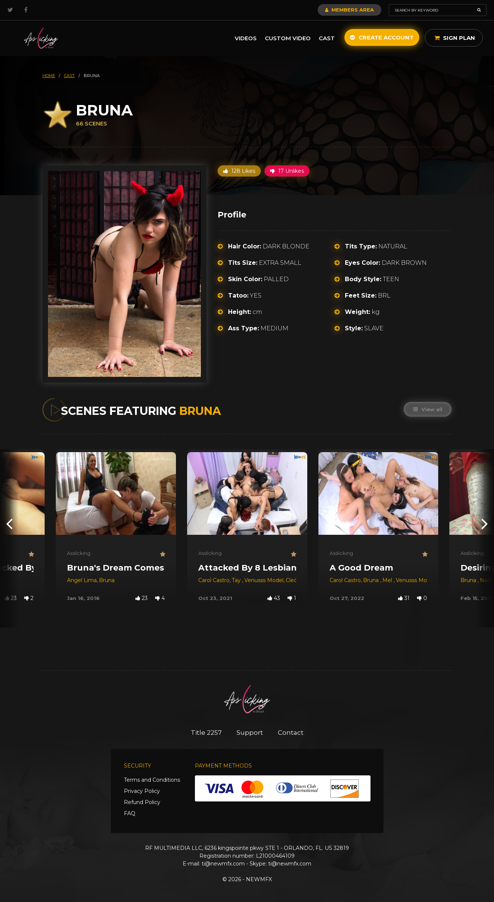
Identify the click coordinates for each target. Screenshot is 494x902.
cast (69, 75)
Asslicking (78, 553)
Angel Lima (82, 580)
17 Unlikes (287, 171)
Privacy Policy (142, 791)
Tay (237, 580)
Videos (246, 38)
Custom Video (288, 38)
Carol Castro (214, 580)
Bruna (107, 580)
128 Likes (239, 171)
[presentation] (9, 523)
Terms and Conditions (152, 779)
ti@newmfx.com (223, 863)
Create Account (382, 37)
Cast (327, 38)
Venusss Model (263, 580)
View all (427, 409)
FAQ (129, 813)
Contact (291, 732)
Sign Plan (454, 37)
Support (250, 732)
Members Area (349, 10)
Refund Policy (142, 802)
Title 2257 (206, 732)
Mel (388, 580)
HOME (48, 75)
